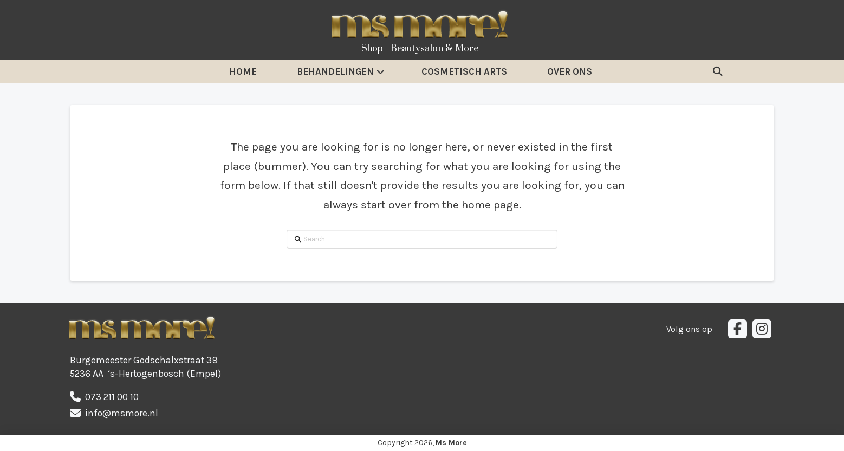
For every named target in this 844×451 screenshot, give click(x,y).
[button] (717, 71)
